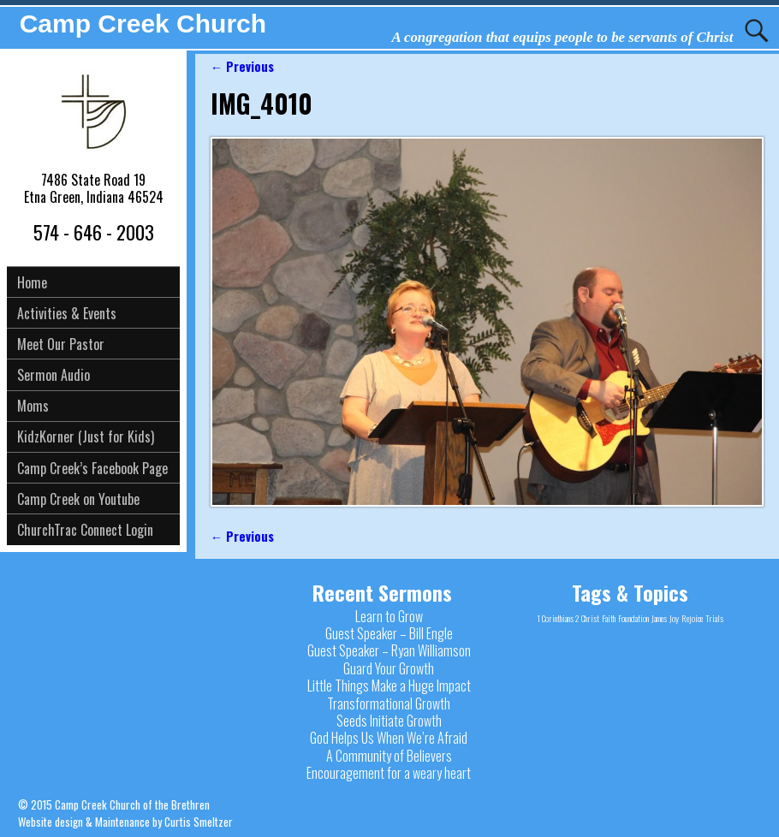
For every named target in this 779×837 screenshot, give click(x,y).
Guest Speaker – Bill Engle (389, 633)
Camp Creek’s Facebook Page (92, 468)
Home (32, 282)
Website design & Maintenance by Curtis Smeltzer (125, 821)
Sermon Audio (53, 375)
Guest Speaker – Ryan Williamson (389, 650)
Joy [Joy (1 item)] (674, 618)
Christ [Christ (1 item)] (590, 618)
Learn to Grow (389, 616)
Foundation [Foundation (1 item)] (633, 618)
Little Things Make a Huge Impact (389, 685)
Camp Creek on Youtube (78, 499)
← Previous (242, 66)
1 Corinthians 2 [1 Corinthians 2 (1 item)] (558, 618)
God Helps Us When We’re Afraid (388, 737)
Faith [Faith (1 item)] (608, 618)
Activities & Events (66, 313)
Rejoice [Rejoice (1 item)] (692, 618)
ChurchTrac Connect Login (85, 529)
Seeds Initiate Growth (389, 720)
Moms (33, 405)
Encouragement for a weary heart (388, 773)
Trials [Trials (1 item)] (714, 618)
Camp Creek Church (143, 23)
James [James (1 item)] (659, 618)
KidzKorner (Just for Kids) (85, 436)
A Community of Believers (389, 755)
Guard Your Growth (388, 668)
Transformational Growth (388, 703)
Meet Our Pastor (60, 344)
